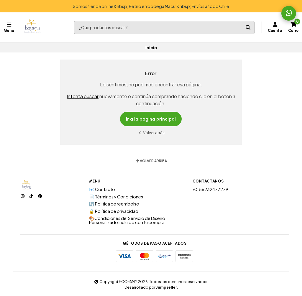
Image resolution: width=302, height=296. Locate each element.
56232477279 (210, 189)
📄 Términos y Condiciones (116, 197)
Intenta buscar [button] (83, 96)
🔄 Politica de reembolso (114, 204)
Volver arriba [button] (151, 161)
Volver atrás (151, 132)
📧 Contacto (102, 189)
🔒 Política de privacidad (113, 211)
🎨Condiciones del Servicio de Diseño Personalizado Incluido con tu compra (127, 220)
